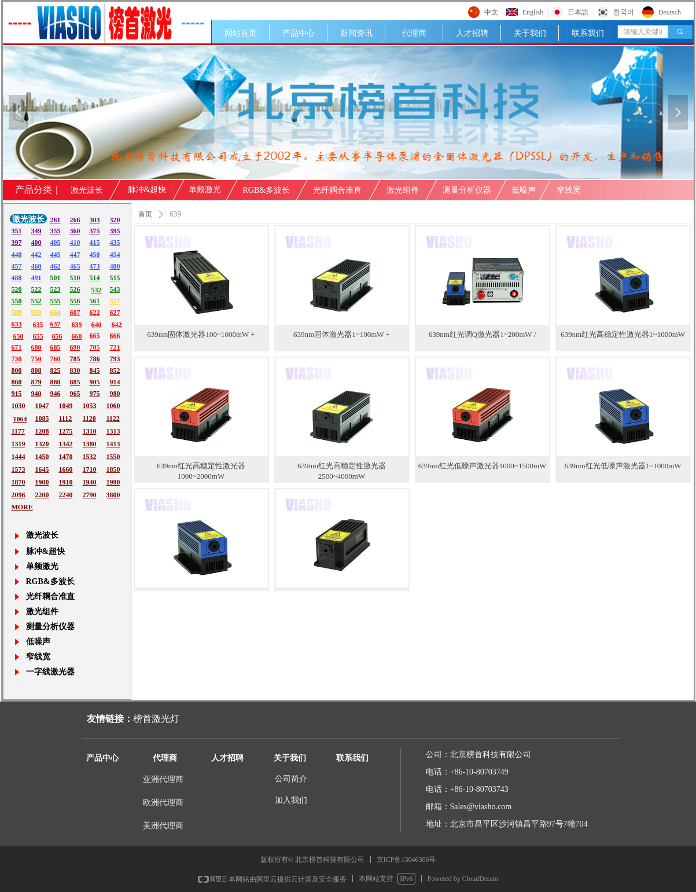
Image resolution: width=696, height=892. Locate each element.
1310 (90, 431)
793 (115, 359)
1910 (66, 482)
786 (95, 359)
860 (17, 382)
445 (55, 255)
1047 (42, 406)
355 (55, 231)
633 (17, 324)
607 (75, 313)
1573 (18, 469)
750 (36, 359)
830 (75, 370)
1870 (18, 482)
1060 (113, 406)
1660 (66, 469)
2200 (42, 495)
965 (75, 394)
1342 (66, 444)
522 (36, 289)
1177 (18, 431)
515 (115, 278)
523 (55, 289)
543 (115, 289)
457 (17, 266)
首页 (145, 214)
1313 (113, 431)
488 (17, 278)
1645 (42, 469)
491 (36, 278)
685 (55, 347)
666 (115, 336)
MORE (22, 507)
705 (95, 347)
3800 (113, 495)
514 (95, 278)
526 (75, 289)
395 (115, 231)
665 (95, 336)
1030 (18, 406)
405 (55, 242)
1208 (42, 431)
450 (95, 255)
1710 (90, 469)
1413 (113, 444)
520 (17, 289)
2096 (18, 495)
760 (55, 359)
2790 (90, 495)
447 (75, 255)
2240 (66, 495)
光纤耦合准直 (337, 190)
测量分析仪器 (467, 190)
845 (95, 370)
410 (75, 242)
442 (36, 255)
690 (75, 347)
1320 (42, 444)
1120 (89, 418)
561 (95, 301)
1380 (90, 444)
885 (75, 382)
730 (17, 359)
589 (17, 313)
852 (115, 370)
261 (55, 220)
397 (17, 242)
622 (95, 313)
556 (75, 301)
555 (55, 301)
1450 (42, 457)
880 (55, 382)
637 (55, 324)
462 (55, 266)
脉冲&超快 (147, 189)
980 (115, 394)
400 (36, 242)
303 (95, 220)
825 (55, 370)
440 (17, 255)
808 (36, 370)
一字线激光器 (50, 671)
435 (115, 242)
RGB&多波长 (266, 190)
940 (36, 394)
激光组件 (402, 190)
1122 (113, 418)
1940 (90, 482)
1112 (65, 418)
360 (75, 231)
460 (36, 266)
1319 (18, 444)
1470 (66, 457)
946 (55, 394)
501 (55, 278)
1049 (66, 406)
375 (95, 231)
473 (95, 266)
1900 (42, 482)
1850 (113, 469)
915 (17, 394)
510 (75, 278)
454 (115, 255)
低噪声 (523, 190)
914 (115, 382)
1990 (113, 482)
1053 (90, 406)
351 (17, 231)
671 (17, 347)
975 (95, 394)
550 (17, 301)
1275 (66, 431)
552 (36, 301)
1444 (18, 457)
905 (95, 382)
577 (115, 301)
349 (36, 231)
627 (115, 313)
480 (115, 266)
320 (115, 220)
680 (36, 347)
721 (115, 347)
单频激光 (205, 189)
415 (95, 242)
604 (55, 313)
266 (75, 220)
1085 (42, 418)
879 (36, 382)
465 (75, 266)
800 (17, 370)
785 (75, 359)
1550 (113, 457)
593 (36, 313)
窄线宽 (569, 190)
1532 (90, 457)
